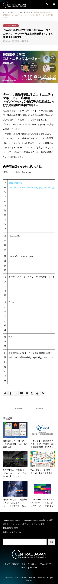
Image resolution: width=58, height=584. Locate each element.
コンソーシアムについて (41, 564)
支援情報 (16, 564)
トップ (7, 564)
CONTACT (23, 568)
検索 (51, 542)
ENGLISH (34, 568)
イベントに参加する (11, 25)
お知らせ (25, 564)
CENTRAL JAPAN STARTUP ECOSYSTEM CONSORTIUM (26, 578)
